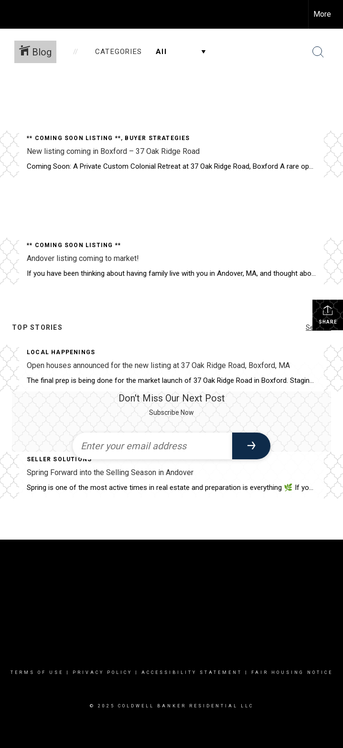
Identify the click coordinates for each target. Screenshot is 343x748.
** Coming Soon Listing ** (74, 138)
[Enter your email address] (152, 446)
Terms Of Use (37, 672)
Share (328, 314)
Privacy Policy (102, 672)
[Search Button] (318, 52)
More (322, 14)
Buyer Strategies (157, 138)
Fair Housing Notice (292, 672)
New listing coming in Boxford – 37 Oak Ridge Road (113, 151)
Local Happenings (61, 352)
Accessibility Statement (191, 672)
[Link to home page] (12, 14)
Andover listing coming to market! (83, 258)
